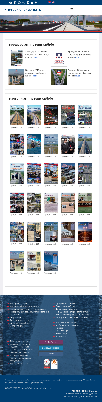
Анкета (50, 354)
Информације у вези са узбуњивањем (28, 309)
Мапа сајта (61, 336)
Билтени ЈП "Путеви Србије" (31, 98)
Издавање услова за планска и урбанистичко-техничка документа (22, 350)
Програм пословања (65, 303)
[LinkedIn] (28, 2)
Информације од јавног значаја (24, 306)
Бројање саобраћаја (19, 323)
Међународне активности (68, 325)
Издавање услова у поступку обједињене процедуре (20, 358)
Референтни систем (19, 320)
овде (35, 57)
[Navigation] (72, 9)
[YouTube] (10, 2)
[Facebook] (15, 2)
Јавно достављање (19, 363)
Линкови (60, 328)
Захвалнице (61, 333)
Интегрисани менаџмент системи (72, 317)
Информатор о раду (19, 303)
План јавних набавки (65, 306)
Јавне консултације (19, 341)
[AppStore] (32, 2)
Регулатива (15, 317)
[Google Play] (36, 2)
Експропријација (18, 326)
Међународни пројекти (67, 322)
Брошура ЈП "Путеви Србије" (31, 44)
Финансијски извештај (66, 309)
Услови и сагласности (20, 344)
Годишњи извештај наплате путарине (74, 312)
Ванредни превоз (50, 348)
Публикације (62, 331)
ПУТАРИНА (50, 342)
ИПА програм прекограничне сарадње (74, 314)
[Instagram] (19, 2)
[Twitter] (23, 2)
